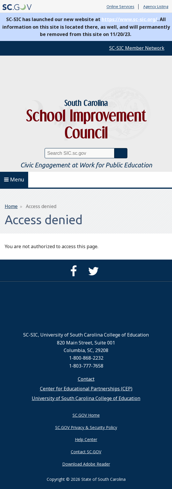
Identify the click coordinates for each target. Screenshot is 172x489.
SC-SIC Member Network (136, 48)
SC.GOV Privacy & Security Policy (86, 427)
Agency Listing (155, 6)
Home (11, 206)
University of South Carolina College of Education (86, 398)
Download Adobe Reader (86, 464)
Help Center (86, 439)
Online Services (120, 6)
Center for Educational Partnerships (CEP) (86, 388)
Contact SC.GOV (86, 451)
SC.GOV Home (86, 415)
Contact (86, 379)
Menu (14, 179)
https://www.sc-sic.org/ (129, 19)
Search (120, 153)
